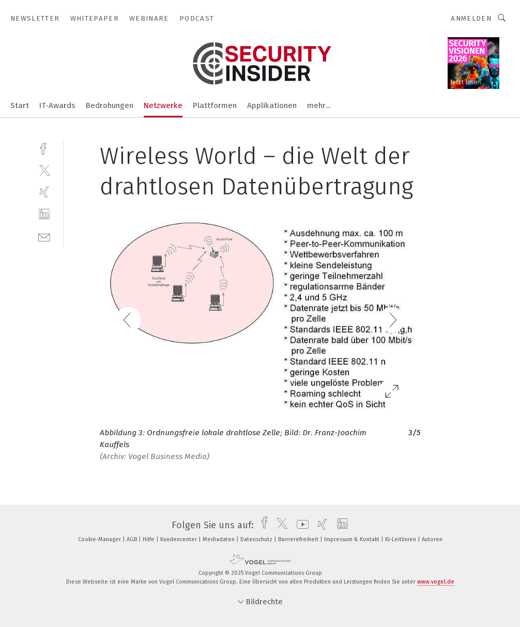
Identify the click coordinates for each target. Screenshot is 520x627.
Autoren (432, 539)
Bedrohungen (109, 105)
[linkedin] (44, 214)
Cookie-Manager (100, 539)
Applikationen (272, 105)
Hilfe (149, 539)
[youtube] (300, 525)
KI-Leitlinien (401, 539)
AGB (133, 539)
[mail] (44, 236)
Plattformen (215, 105)
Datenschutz (257, 539)
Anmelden (471, 18)
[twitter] (44, 169)
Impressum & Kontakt (352, 539)
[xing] (44, 192)
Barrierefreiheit (299, 539)
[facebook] (44, 147)
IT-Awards (57, 105)
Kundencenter (179, 539)
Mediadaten (219, 539)
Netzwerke (163, 105)
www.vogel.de (435, 581)
